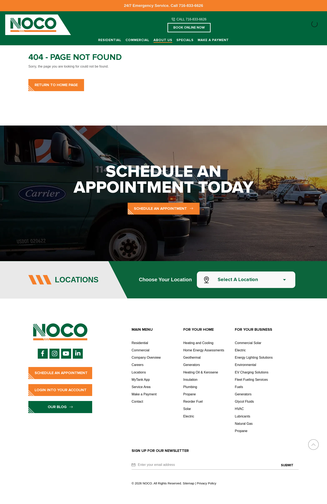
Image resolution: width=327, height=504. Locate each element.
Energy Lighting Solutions (254, 357)
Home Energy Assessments (203, 350)
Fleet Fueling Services (251, 379)
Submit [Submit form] (287, 465)
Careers (137, 365)
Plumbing (190, 387)
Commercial (137, 40)
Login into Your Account (61, 390)
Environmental (245, 365)
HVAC (239, 409)
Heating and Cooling (198, 343)
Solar (187, 409)
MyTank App (141, 379)
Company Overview (146, 357)
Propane (189, 394)
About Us (162, 40)
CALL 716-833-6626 (191, 19)
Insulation (190, 379)
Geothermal (192, 357)
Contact (137, 401)
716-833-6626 (191, 5)
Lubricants (242, 416)
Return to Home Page (56, 85)
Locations (139, 372)
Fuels (239, 387)
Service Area (141, 387)
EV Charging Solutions (251, 372)
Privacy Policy (206, 483)
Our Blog (60, 407)
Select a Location (238, 280)
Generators (191, 365)
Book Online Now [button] (189, 27)
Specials (185, 40)
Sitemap (188, 483)
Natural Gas (244, 423)
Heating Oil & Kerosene (200, 372)
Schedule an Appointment (163, 208)
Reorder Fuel (193, 401)
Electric (188, 416)
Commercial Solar (248, 343)
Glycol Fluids (244, 401)
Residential (109, 40)
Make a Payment (213, 40)
